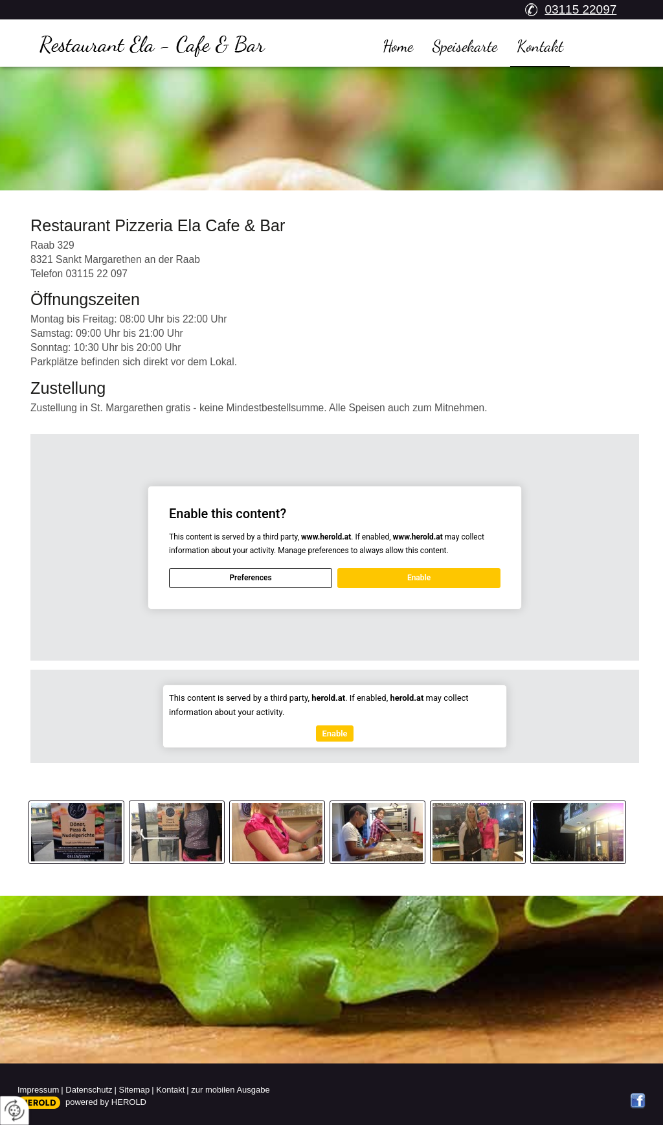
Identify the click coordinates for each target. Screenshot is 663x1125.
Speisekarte (465, 46)
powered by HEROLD (105, 1102)
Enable (419, 577)
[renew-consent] (14, 1110)
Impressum (38, 1090)
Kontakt (540, 46)
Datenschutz (88, 1090)
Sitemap (134, 1090)
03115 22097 (580, 9)
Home (398, 46)
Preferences (250, 577)
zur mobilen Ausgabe (230, 1090)
